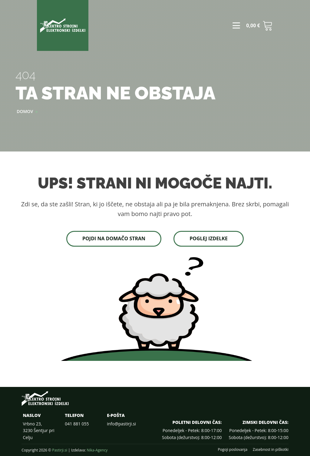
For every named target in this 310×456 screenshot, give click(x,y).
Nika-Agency (97, 450)
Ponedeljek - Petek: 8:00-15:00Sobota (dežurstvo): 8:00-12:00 (258, 434)
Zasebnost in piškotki (271, 449)
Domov (25, 111)
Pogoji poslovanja (232, 449)
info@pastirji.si (121, 424)
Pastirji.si (59, 450)
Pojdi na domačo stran (113, 238)
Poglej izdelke (209, 238)
